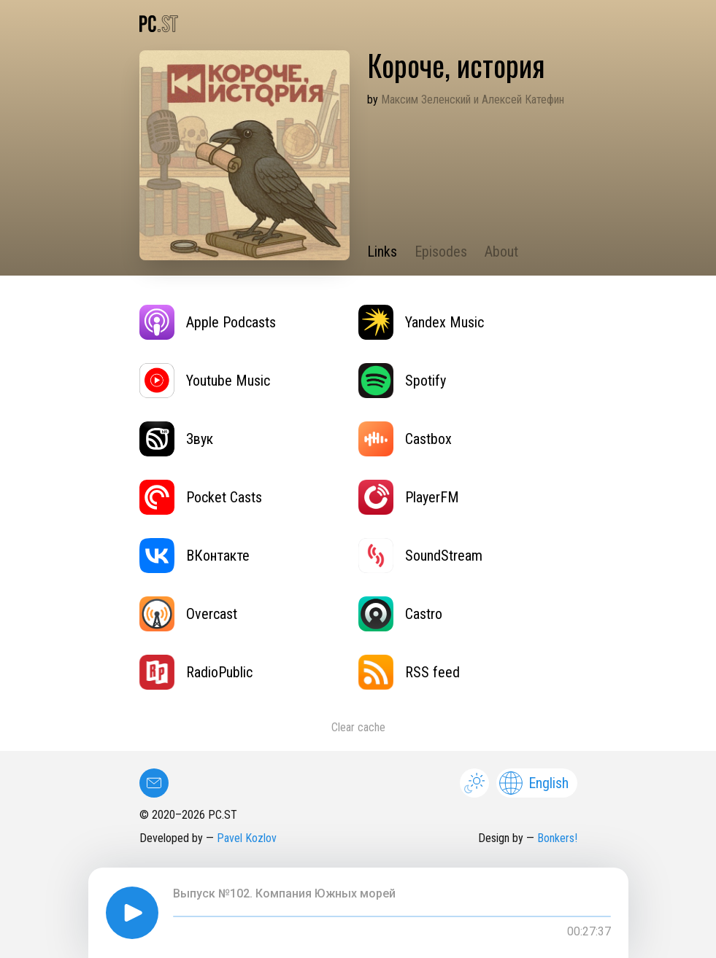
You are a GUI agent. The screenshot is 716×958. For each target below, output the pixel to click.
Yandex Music (421, 322)
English (534, 783)
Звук (176, 438)
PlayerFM (408, 497)
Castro (400, 613)
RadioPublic (196, 672)
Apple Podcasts (207, 322)
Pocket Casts (200, 497)
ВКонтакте (194, 555)
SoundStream (420, 555)
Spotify (402, 380)
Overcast (188, 613)
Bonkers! (557, 838)
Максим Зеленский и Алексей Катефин (472, 99)
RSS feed (409, 672)
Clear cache (358, 727)
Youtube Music (204, 380)
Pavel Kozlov (247, 838)
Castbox (405, 438)
